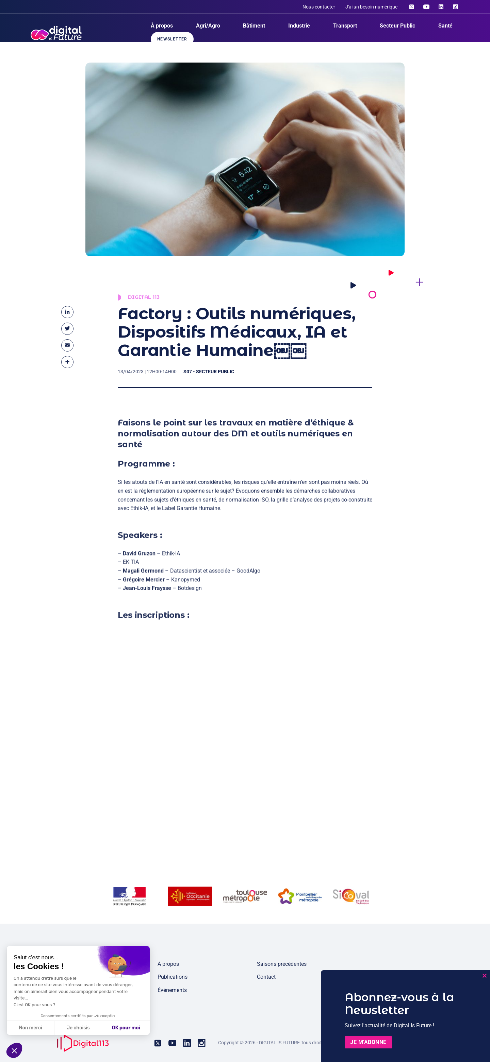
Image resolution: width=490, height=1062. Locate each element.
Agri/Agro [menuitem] (208, 25)
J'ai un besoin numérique (371, 7)
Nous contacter (319, 7)
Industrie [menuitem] (299, 25)
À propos (168, 964)
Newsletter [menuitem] (172, 39)
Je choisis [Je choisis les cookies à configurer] (78, 1028)
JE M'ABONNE (368, 1042)
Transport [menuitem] (345, 25)
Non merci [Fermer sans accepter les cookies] (30, 1028)
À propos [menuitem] (162, 25)
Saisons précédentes (282, 964)
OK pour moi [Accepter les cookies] (126, 1028)
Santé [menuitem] (445, 25)
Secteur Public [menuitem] (397, 25)
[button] (14, 1050)
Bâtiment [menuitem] (254, 25)
